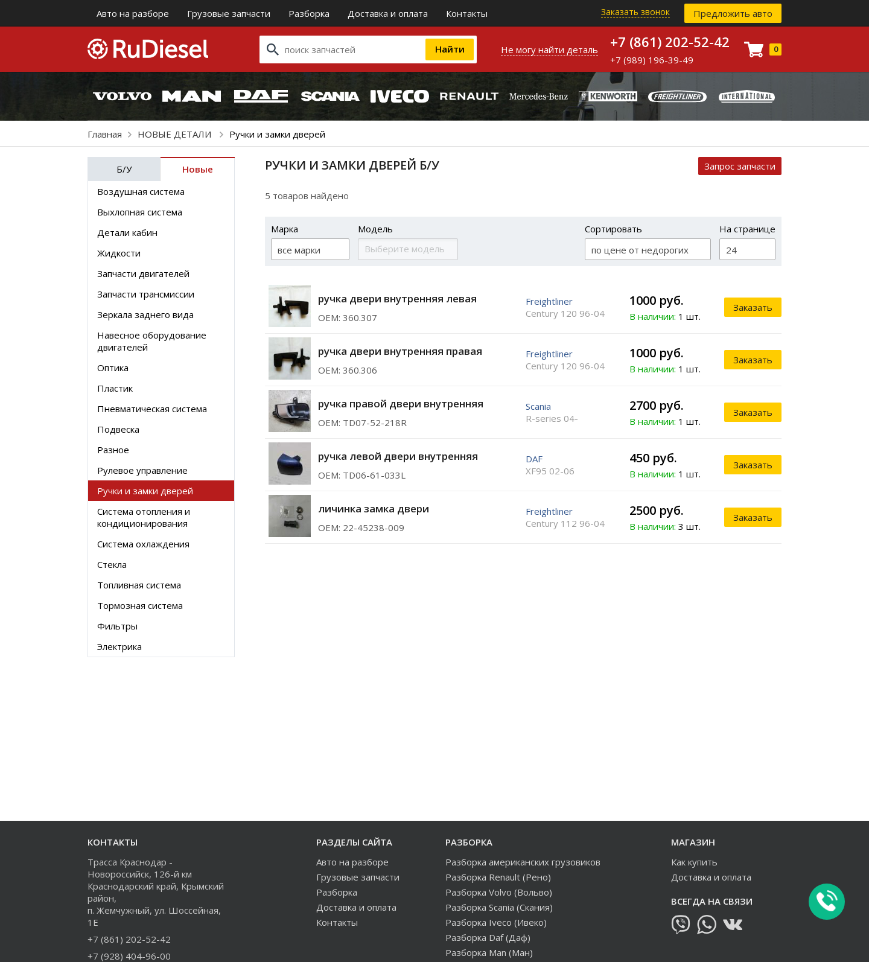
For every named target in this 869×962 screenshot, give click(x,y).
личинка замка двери (373, 508)
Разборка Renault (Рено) (498, 877)
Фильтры (117, 626)
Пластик (115, 388)
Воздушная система (141, 191)
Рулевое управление (142, 470)
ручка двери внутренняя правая (400, 351)
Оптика (113, 368)
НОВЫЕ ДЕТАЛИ (176, 134)
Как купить (694, 862)
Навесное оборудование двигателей (151, 341)
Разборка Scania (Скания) (499, 907)
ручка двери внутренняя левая (397, 298)
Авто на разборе (133, 13)
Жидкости (119, 253)
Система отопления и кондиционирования (143, 517)
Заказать (752, 307)
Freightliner (549, 301)
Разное (113, 450)
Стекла (112, 564)
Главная (105, 134)
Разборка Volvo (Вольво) (498, 892)
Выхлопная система (139, 212)
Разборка (308, 13)
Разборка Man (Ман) (489, 952)
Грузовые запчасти (228, 13)
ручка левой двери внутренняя (398, 456)
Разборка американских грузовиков (522, 862)
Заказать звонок (635, 12)
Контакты (467, 13)
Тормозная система (140, 605)
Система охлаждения (143, 544)
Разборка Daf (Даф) (487, 937)
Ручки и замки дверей (145, 491)
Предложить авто (732, 13)
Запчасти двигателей (143, 273)
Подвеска (118, 429)
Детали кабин (127, 232)
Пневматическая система (152, 409)
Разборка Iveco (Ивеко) (496, 922)
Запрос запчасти (739, 166)
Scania (538, 406)
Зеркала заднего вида (145, 314)
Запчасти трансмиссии (145, 294)
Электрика (119, 646)
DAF (534, 459)
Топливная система (139, 585)
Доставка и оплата (388, 13)
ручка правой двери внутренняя (400, 403)
